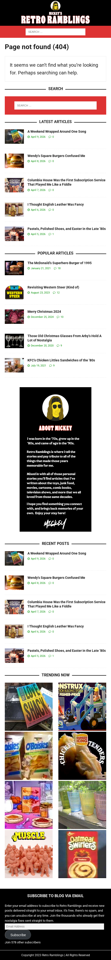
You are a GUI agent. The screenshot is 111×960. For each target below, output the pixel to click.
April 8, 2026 (38, 161)
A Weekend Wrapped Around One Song (57, 131)
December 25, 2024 (42, 317)
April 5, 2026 (38, 234)
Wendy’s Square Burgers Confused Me (56, 156)
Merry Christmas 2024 (44, 311)
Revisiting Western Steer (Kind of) (53, 287)
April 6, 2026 (38, 209)
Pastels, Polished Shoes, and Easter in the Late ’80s (67, 229)
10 (62, 317)
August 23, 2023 (40, 292)
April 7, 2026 (38, 190)
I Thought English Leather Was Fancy (56, 204)
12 (58, 292)
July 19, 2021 (38, 365)
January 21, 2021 (41, 268)
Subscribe (18, 935)
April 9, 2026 (38, 136)
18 (59, 268)
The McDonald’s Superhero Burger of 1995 (60, 263)
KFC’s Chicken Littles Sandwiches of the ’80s (61, 360)
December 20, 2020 (42, 345)
